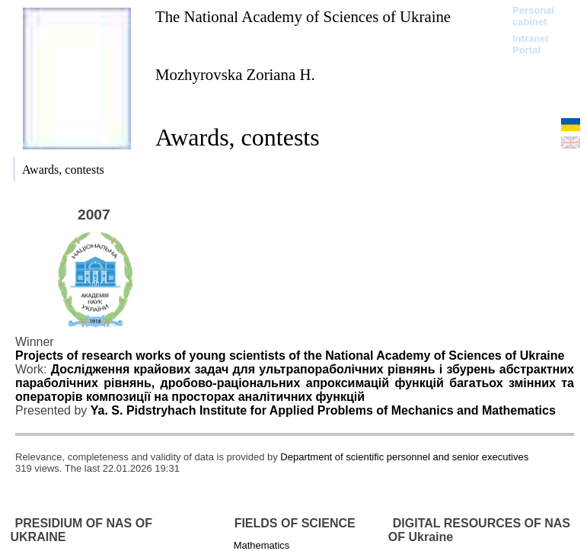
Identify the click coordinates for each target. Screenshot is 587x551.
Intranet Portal (530, 44)
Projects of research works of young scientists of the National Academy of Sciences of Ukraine (289, 355)
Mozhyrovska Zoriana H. (235, 74)
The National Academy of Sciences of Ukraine (303, 16)
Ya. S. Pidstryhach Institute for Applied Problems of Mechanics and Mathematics (323, 410)
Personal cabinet (533, 16)
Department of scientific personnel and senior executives (404, 457)
